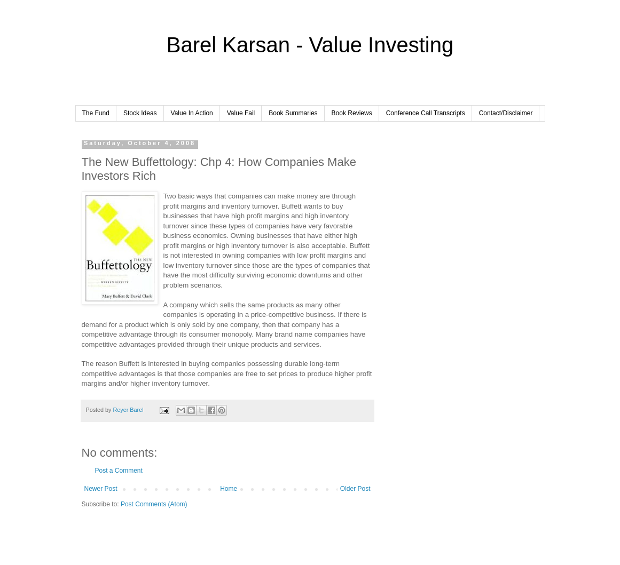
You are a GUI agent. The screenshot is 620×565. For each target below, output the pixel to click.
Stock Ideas (140, 113)
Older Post (355, 488)
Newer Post (100, 488)
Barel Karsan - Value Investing (310, 45)
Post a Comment (119, 470)
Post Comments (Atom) (154, 504)
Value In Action (192, 113)
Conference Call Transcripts (425, 113)
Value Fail (241, 113)
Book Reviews (352, 113)
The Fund (95, 113)
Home (228, 488)
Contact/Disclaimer (506, 113)
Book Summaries (293, 113)
